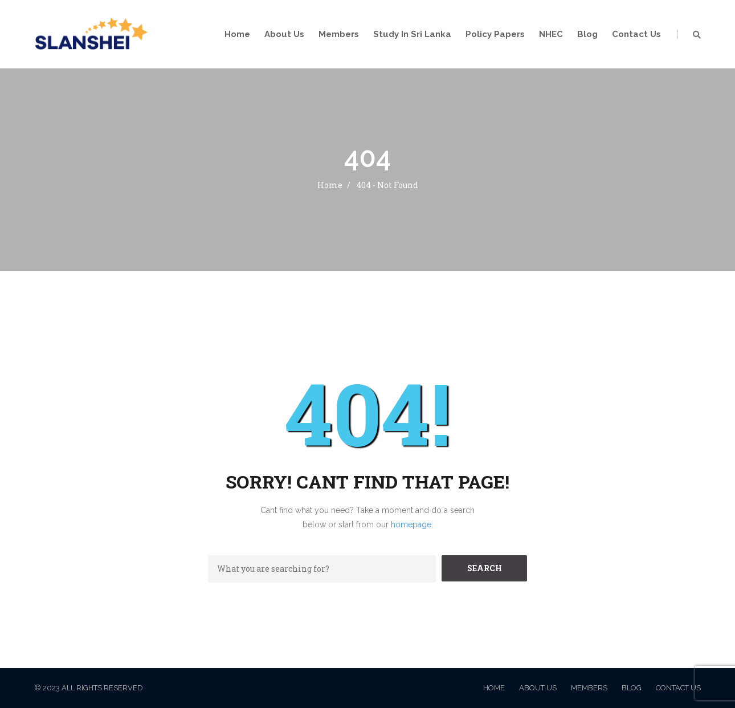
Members (338, 34)
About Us (284, 34)
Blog (587, 34)
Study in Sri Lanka (412, 34)
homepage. (412, 524)
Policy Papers (495, 34)
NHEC (551, 34)
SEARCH (484, 568)
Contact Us (636, 34)
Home (237, 34)
